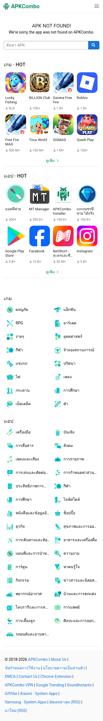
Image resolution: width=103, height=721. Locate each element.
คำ (60, 404)
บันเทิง (63, 432)
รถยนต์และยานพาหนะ (28, 634)
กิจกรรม (17, 580)
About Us (58, 659)
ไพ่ (12, 377)
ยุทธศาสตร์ (67, 336)
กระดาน (17, 390)
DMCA (10, 676)
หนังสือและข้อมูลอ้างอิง (28, 513)
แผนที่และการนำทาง (28, 553)
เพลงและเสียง (22, 459)
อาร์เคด (64, 323)
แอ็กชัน (64, 309)
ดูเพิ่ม (50, 160)
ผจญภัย (16, 309)
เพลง (62, 377)
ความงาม (66, 553)
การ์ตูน (16, 567)
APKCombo (38, 659)
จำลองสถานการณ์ (73, 350)
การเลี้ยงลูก (20, 621)
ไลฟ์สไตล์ (66, 499)
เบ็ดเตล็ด (18, 404)
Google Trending (50, 685)
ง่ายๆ (14, 336)
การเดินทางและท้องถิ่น (28, 540)
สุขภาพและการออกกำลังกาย (76, 526)
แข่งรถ (16, 363)
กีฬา (14, 350)
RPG (14, 323)
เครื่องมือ (17, 432)
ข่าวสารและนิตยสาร (76, 580)
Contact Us (28, 676)
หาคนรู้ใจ (66, 567)
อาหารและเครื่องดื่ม (75, 540)
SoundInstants (79, 685)
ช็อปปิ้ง (64, 513)
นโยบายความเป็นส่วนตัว (64, 668)
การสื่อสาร (19, 445)
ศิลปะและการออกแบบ (76, 621)
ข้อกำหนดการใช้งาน (22, 668)
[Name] (46, 45)
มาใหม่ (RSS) (16, 710)
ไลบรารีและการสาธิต (28, 607)
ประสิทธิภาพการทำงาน (28, 486)
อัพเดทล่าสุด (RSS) (64, 702)
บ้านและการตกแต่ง (74, 594)
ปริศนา (64, 363)
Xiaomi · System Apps (38, 693)
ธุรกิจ (15, 526)
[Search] (93, 45)
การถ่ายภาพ (68, 459)
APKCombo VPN (19, 685)
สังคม (63, 445)
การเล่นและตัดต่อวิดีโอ (28, 472)
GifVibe (11, 693)
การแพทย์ (66, 607)
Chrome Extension (56, 676)
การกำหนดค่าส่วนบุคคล (76, 472)
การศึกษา (66, 390)
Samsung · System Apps (25, 702)
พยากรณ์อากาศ (23, 594)
